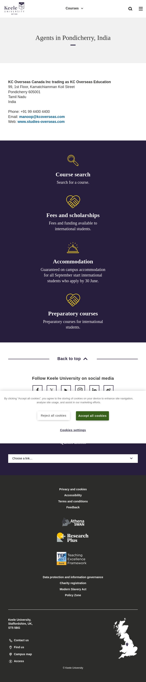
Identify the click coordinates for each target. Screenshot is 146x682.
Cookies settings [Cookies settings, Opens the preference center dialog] (73, 430)
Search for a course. (73, 182)
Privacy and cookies (73, 489)
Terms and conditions (73, 501)
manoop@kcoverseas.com (42, 117)
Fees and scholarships (73, 215)
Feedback (73, 507)
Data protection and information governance (73, 577)
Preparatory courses (73, 313)
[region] (73, 417)
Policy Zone (73, 595)
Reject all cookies (53, 415)
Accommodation (73, 261)
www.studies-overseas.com (41, 122)
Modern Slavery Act (73, 589)
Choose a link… (73, 458)
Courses (75, 8)
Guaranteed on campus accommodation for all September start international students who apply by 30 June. (73, 275)
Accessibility (73, 495)
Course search (73, 174)
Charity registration (73, 583)
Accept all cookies (92, 415)
